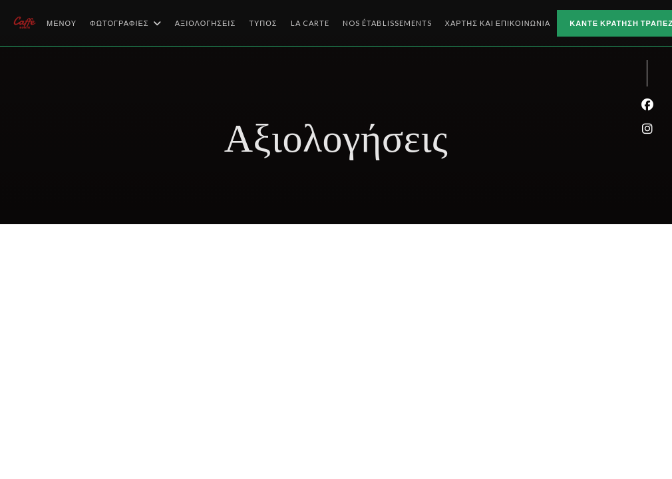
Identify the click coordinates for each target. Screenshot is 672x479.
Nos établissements (387, 21)
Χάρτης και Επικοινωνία (498, 23)
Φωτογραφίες (126, 23)
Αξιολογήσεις (205, 23)
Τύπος (263, 23)
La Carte (310, 21)
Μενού (62, 23)
